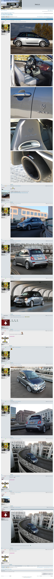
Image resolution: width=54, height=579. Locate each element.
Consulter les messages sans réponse (5, 12)
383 (50, 567)
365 (47, 567)
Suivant (52, 567)
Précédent (42, 567)
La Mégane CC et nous (7, 13)
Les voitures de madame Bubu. (7, 14)
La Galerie (11, 13)
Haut (1, 184)
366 (48, 567)
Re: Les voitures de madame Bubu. (17, 20)
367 (49, 567)
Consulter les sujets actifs (11, 12)
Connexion (2, 10)
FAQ (48, 10)
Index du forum (2, 13)
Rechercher (51, 10)
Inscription (5, 10)
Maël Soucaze (29, 577)
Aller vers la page (39, 567)
